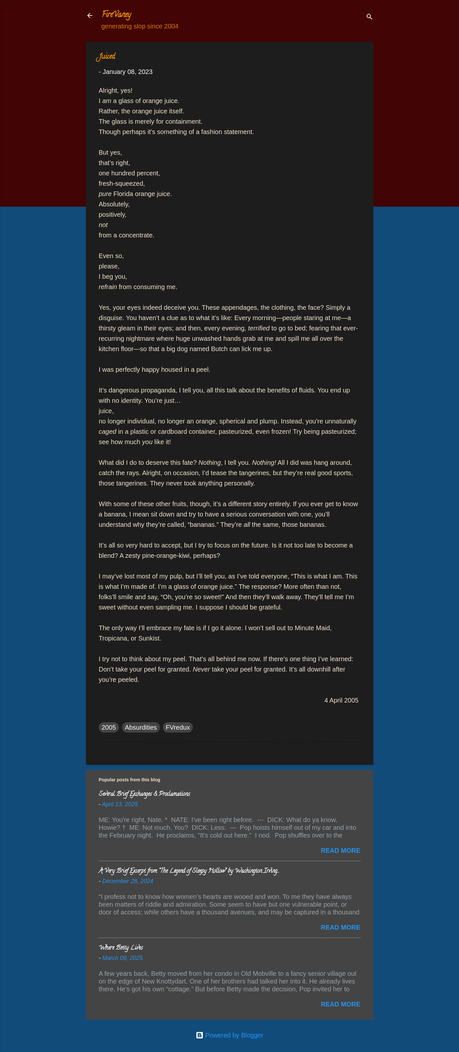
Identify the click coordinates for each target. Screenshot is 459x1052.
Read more (340, 850)
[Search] (369, 17)
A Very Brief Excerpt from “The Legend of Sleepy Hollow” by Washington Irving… (189, 871)
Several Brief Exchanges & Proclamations (144, 794)
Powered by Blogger (230, 1035)
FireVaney (116, 15)
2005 (109, 727)
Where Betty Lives (121, 948)
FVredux (178, 727)
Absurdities (141, 727)
